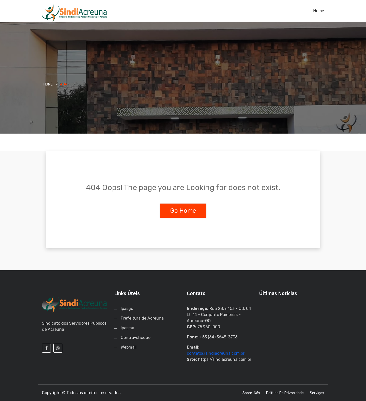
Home (318, 11)
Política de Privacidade (285, 393)
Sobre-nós (251, 393)
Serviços (317, 393)
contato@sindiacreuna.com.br (216, 353)
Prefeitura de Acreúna (142, 318)
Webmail (128, 347)
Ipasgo (127, 308)
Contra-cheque (135, 337)
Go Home (183, 210)
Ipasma (127, 327)
